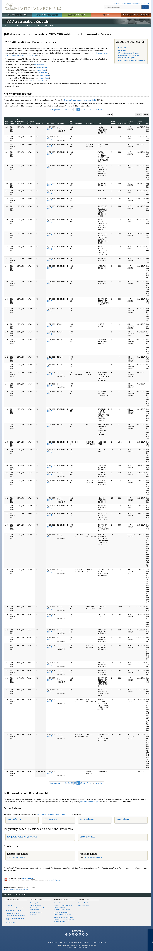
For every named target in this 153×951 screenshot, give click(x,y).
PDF (48, 129)
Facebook (66, 934)
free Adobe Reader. (28, 878)
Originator (122, 123)
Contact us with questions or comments (16, 889)
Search (145, 7)
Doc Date (50, 123)
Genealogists (34, 903)
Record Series (130, 122)
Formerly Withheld (30, 122)
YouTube (80, 934)
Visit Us (106, 15)
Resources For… (36, 900)
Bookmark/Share (133, 3)
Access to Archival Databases (15, 916)
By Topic (8, 903)
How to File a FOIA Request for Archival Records (64, 920)
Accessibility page (54, 880)
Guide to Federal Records (62, 910)
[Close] (150, 931)
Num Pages (113, 122)
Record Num (13, 122)
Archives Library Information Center (15, 919)
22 (72, 110)
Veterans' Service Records (47, 15)
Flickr (86, 934)
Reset (146, 114)
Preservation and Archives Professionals (38, 909)
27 (87, 110)
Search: (109, 114)
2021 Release (122, 819)
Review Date (139, 122)
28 (90, 110)
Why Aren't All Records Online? (64, 917)
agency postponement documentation (50, 814)
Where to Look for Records (63, 915)
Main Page (122, 47)
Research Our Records (17, 15)
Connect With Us (76, 931)
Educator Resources (76, 15)
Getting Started (59, 903)
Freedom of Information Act (82, 942)
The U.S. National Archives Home (33, 6)
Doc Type (60, 123)
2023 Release (50, 819)
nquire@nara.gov (18, 857)
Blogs (83, 934)
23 (75, 110)
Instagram (73, 934)
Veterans (33, 915)
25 (81, 110)
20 (66, 110)
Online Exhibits (10, 922)
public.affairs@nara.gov (93, 857)
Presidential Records (12, 913)
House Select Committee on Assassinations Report (128, 56)
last (101, 110)
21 (69, 110)
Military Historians (35, 905)
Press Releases (87, 836)
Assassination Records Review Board (131, 60)
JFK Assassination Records (35, 26)
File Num (71, 122)
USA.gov (103, 942)
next (97, 110)
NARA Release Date (20, 121)
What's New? (83, 900)
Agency (39, 123)
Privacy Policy (68, 942)
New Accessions (83, 905)
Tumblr (76, 934)
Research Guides (61, 900)
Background (122, 50)
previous (57, 110)
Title (99, 123)
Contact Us (145, 3)
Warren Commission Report (128, 53)
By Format (9, 905)
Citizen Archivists (120, 3)
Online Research (13, 900)
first (51, 110)
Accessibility (59, 942)
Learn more (134, 947)
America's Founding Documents (136, 15)
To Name (78, 123)
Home (7, 26)
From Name (90, 123)
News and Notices (84, 903)
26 (84, 110)
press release (39, 65)
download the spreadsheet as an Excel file (79, 100)
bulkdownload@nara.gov (89, 801)
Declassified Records (61, 912)
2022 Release (87, 819)
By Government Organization (15, 908)
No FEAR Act (96, 942)
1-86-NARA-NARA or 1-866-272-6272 (76, 948)
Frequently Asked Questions (22, 836)
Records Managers (36, 912)
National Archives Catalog (14, 910)
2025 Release (14, 819)
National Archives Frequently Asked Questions (63, 906)
